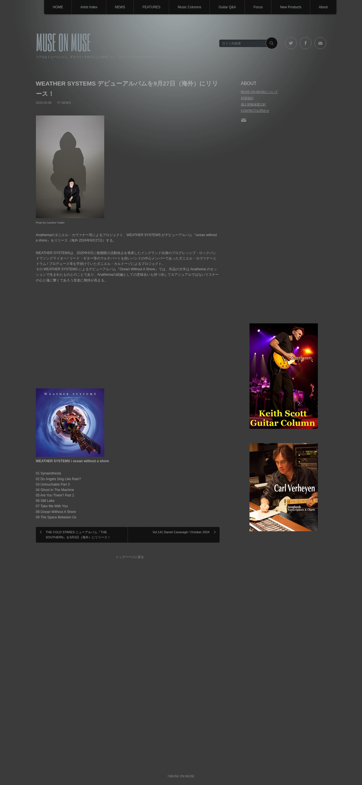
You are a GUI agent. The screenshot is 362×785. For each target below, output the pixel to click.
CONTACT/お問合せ (255, 110)
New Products (290, 7)
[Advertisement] (283, 223)
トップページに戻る (130, 557)
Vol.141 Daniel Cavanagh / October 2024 (181, 532)
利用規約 (247, 98)
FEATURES (151, 7)
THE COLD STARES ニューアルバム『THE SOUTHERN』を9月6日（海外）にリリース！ (78, 534)
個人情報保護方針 (253, 104)
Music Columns (189, 7)
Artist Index (88, 7)
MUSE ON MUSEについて (259, 92)
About (323, 7)
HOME (58, 7)
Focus (258, 7)
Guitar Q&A (227, 7)
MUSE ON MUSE (63, 41)
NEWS (120, 7)
